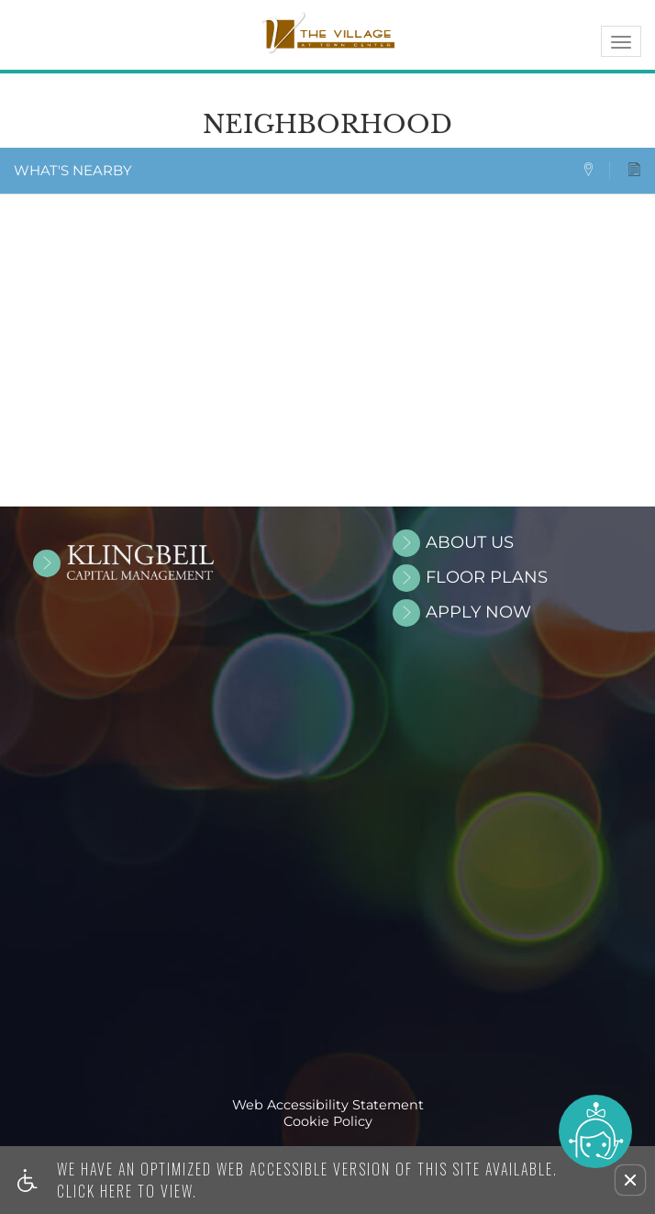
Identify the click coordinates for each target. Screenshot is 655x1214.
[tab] (596, 170)
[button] (630, 1180)
